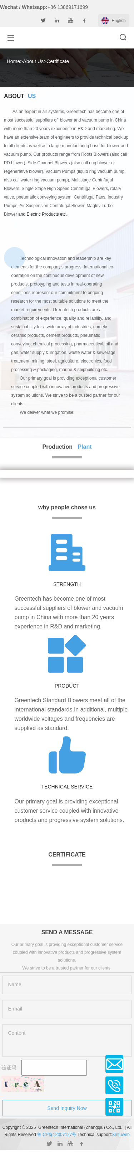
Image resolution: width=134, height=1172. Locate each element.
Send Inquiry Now (67, 1111)
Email (114, 1064)
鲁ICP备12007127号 (56, 1134)
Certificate (57, 61)
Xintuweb (121, 1134)
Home (13, 61)
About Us (33, 61)
